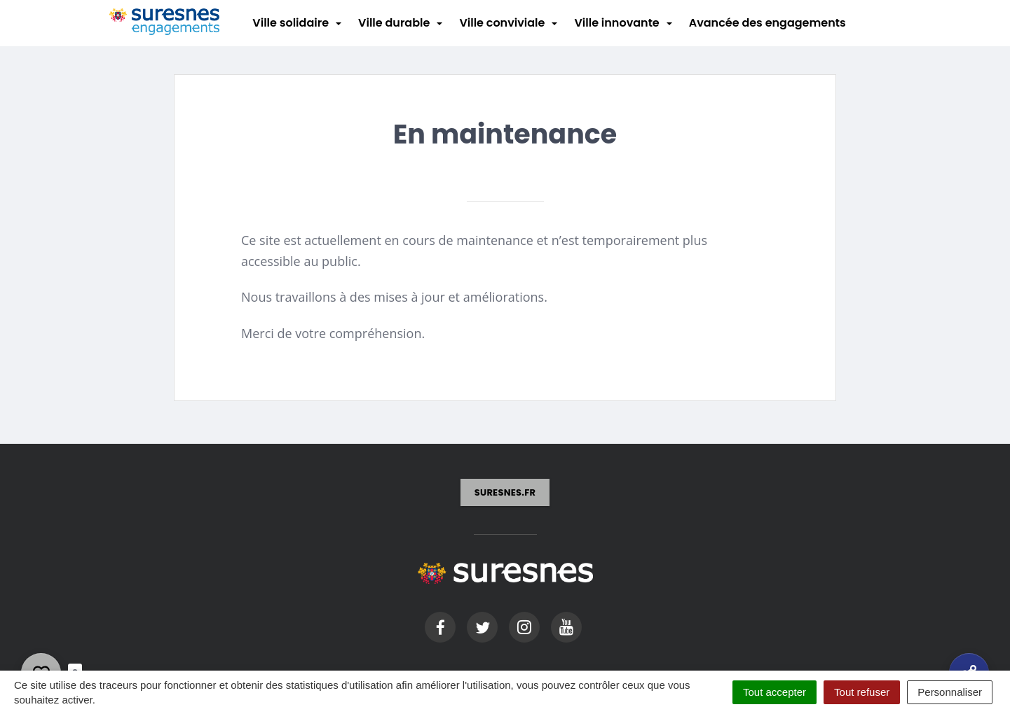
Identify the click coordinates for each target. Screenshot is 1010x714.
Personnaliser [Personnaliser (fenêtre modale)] (949, 692)
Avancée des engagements (767, 23)
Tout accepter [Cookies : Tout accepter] (774, 692)
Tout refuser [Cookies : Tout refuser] (861, 692)
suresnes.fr (505, 492)
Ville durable (394, 23)
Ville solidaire (290, 23)
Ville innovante (616, 23)
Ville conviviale (502, 23)
